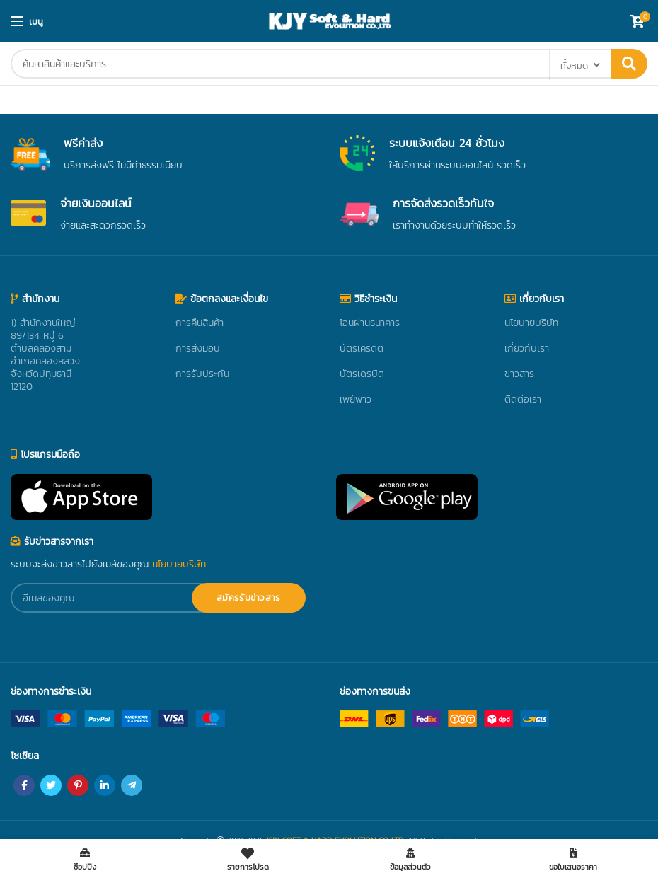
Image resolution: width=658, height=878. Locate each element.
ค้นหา (629, 64)
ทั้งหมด (574, 65)
